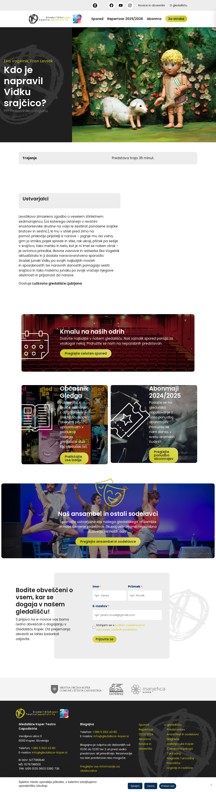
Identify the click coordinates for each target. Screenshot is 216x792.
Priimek (135, 586)
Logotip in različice (180, 768)
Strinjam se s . (120, 627)
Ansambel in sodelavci (183, 734)
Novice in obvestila (151, 5)
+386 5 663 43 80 (43, 748)
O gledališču (178, 5)
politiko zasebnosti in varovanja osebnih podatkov (120, 627)
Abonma (154, 18)
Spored (97, 18)
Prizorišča (173, 763)
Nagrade (173, 739)
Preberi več (167, 786)
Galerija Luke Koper (180, 744)
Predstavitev (176, 729)
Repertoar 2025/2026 (125, 18)
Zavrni (151, 786)
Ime (97, 586)
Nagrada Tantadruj (180, 758)
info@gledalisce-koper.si (49, 752)
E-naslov (101, 606)
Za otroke (176, 18)
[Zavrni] (211, 785)
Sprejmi (135, 786)
